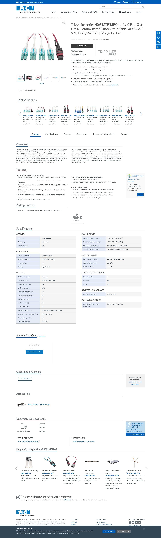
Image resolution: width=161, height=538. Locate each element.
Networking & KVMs (89, 12)
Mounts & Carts (125, 12)
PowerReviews (41, 336)
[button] (20, 114)
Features (35, 134)
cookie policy (75, 533)
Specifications (51, 134)
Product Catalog (27, 18)
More (42, 84)
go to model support (137, 434)
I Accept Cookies (109, 531)
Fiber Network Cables (42, 18)
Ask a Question (25, 379)
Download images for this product (84, 441)
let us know (68, 500)
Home (18, 18)
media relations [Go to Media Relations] (101, 522)
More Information (123, 531)
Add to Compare (77, 50)
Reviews (67, 134)
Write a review (105, 39)
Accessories (82, 134)
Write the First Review (34, 352)
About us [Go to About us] (74, 522)
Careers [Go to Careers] (73, 524)
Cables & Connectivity (69, 12)
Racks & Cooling (108, 12)
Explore (140, 194)
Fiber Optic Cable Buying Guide (28, 441)
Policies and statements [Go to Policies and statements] (104, 524)
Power (53, 12)
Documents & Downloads (104, 134)
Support (139, 12)
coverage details (113, 85)
